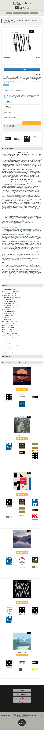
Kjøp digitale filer (22, 69)
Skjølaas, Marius (17, 90)
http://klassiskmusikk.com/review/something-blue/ (29, 251)
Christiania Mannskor (8, 90)
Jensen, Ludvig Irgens (16, 97)
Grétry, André (7, 96)
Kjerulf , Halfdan (34, 95)
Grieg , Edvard (27, 96)
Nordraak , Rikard (7, 95)
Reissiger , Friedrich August (25, 95)
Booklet (38, 74)
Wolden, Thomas (7, 112)
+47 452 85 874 (22, 694)
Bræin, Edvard (21, 96)
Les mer (5, 84)
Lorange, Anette (13, 117)
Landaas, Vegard (7, 107)
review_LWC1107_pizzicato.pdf (12, 275)
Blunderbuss (6, 117)
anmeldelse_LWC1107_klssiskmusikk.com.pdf (31, 269)
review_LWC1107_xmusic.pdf (12, 227)
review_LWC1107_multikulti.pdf (23, 234)
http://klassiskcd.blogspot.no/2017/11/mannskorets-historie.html (19, 260)
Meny (22, 690)
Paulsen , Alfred (15, 95)
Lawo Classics (7, 102)
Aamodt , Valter (13, 96)
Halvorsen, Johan (34, 96)
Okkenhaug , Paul (7, 97)
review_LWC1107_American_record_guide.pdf (31, 241)
